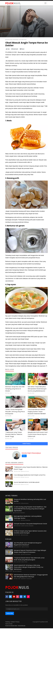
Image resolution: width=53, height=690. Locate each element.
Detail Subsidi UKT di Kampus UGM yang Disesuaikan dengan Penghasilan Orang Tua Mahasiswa (28, 567)
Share (22, 49)
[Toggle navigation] (45, 3)
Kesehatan (9, 374)
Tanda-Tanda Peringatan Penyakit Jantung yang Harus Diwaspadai (15, 412)
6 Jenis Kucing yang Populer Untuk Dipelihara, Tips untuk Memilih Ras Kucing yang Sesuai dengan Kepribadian (30, 509)
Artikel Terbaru (27, 443)
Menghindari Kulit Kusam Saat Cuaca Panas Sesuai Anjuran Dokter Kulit (38, 434)
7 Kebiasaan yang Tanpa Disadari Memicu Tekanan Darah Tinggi (13, 434)
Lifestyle (31, 420)
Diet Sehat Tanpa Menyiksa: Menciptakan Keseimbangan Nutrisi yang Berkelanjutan (37, 389)
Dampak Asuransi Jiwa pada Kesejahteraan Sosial (30, 524)
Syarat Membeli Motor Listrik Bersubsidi (26, 482)
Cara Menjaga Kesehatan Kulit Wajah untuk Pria (29, 475)
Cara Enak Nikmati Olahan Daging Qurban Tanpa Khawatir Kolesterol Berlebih (37, 412)
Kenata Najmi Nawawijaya (31, 453)
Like (8, 49)
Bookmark (14, 49)
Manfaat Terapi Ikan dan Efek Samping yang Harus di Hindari (14, 389)
